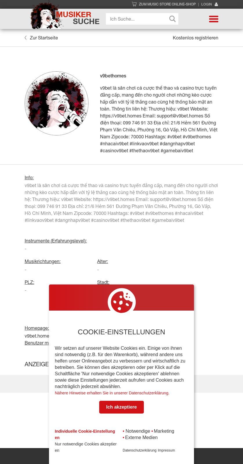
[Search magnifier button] (172, 18)
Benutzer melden (42, 342)
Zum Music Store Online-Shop (167, 4)
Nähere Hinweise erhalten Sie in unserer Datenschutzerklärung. (112, 393)
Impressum (166, 450)
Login (209, 4)
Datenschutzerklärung (140, 450)
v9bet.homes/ (39, 335)
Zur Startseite (41, 37)
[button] (213, 18)
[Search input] (143, 19)
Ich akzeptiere (121, 407)
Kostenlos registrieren (195, 37)
